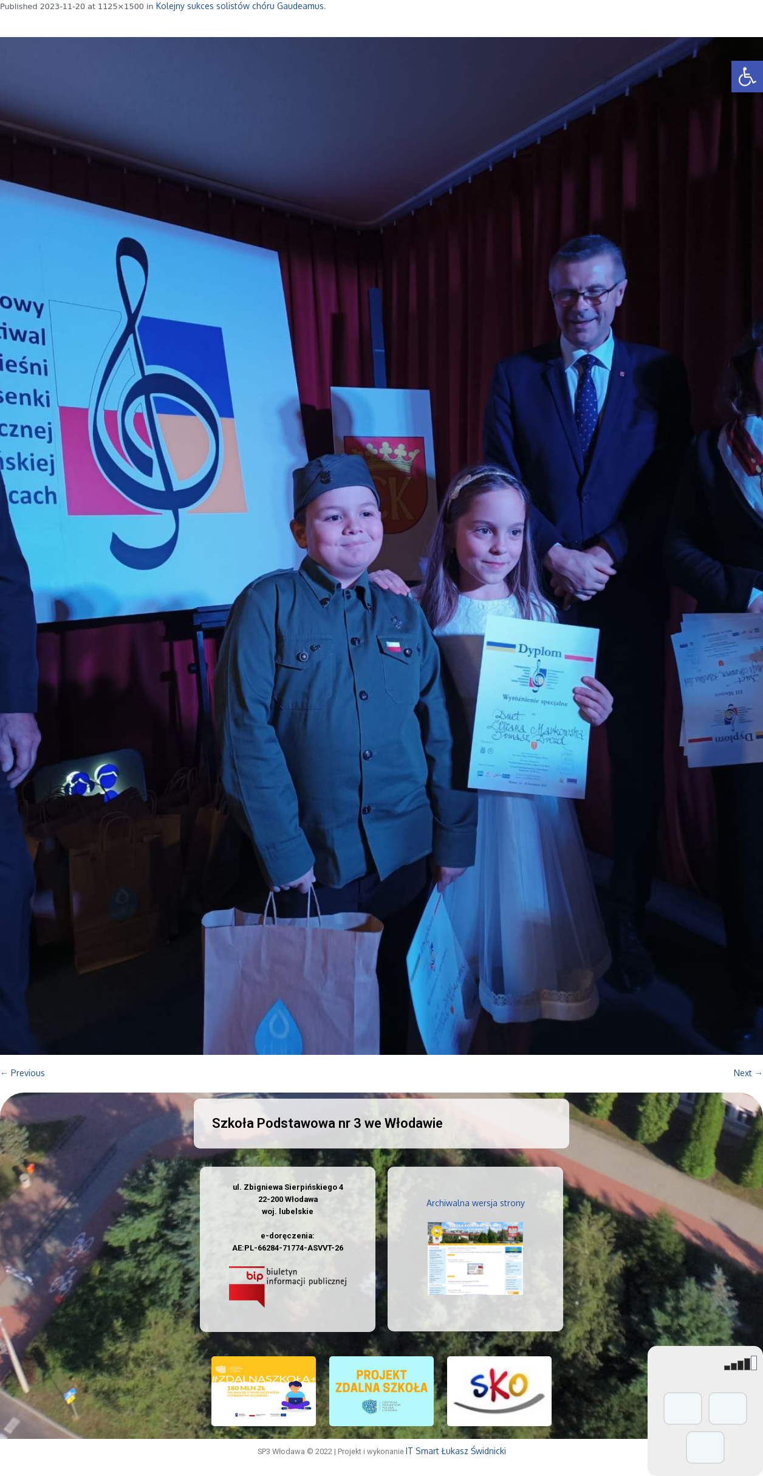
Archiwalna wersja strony (475, 1203)
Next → (748, 1073)
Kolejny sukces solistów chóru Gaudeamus (240, 6)
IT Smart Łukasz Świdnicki (456, 1451)
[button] (747, 76)
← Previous (22, 1073)
